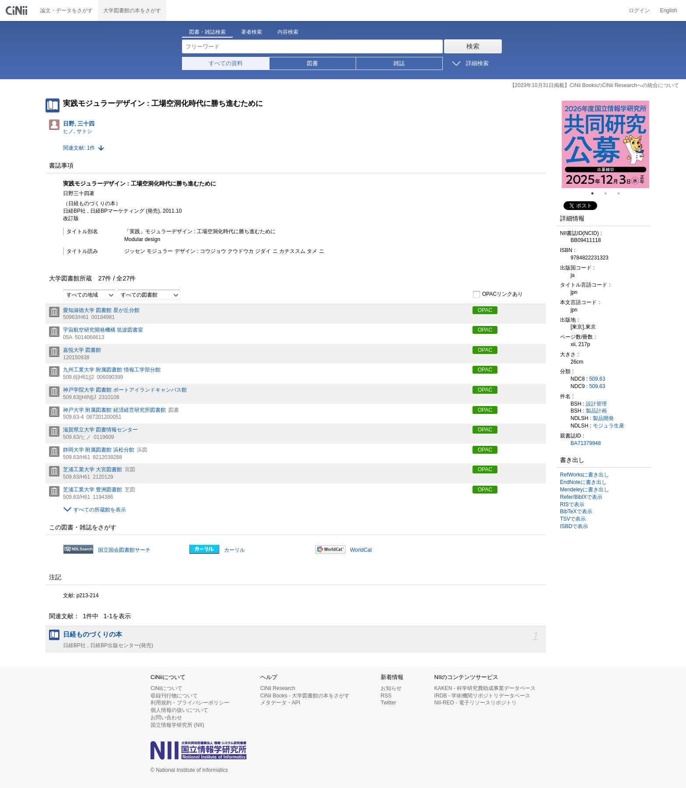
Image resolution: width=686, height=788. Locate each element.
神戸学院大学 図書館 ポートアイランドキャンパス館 (125, 390)
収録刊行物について (174, 696)
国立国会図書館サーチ (124, 550)
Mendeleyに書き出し (584, 490)
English (668, 10)
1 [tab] (596, 193)
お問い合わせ (166, 717)
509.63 (597, 379)
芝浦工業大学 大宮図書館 (92, 469)
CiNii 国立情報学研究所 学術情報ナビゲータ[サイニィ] (17, 10)
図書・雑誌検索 (207, 32)
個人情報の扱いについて (179, 710)
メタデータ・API (280, 703)
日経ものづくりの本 (92, 634)
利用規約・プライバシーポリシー (189, 703)
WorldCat (361, 550)
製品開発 (603, 418)
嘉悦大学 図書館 (82, 350)
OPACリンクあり (497, 294)
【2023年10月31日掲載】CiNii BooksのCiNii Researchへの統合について (594, 85)
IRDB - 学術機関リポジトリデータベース (482, 696)
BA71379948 (585, 443)
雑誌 (399, 63)
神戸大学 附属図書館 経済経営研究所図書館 (114, 410)
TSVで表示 (573, 519)
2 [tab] (609, 193)
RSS (386, 696)
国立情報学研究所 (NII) (177, 725)
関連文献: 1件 (79, 148)
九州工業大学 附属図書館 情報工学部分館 (112, 370)
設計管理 (596, 404)
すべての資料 (226, 63)
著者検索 (251, 32)
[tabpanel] (605, 144)
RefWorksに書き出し (584, 475)
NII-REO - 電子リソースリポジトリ (475, 703)
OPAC (485, 310)
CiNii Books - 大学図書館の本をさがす (305, 696)
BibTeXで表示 (576, 511)
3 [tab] (622, 193)
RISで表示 (572, 504)
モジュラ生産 (608, 426)
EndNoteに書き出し (583, 482)
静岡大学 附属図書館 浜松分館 (98, 450)
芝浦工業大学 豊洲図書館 (92, 490)
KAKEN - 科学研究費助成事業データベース (485, 688)
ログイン (639, 10)
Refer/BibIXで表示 (581, 497)
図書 (312, 63)
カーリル (234, 550)
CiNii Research (277, 688)
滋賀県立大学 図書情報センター (100, 430)
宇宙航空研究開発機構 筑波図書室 (103, 330)
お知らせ (391, 688)
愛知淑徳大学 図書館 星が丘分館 (101, 310)
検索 (473, 46)
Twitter (388, 703)
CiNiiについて (166, 688)
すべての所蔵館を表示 (100, 510)
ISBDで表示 (574, 526)
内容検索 (287, 32)
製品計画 (596, 411)
